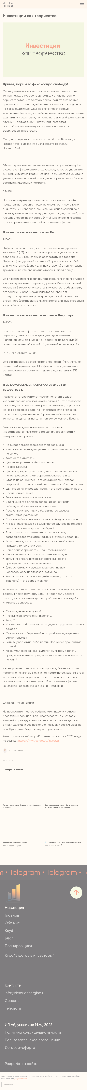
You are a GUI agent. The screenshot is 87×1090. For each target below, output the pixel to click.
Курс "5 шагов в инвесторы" (29, 955)
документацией (20, 1079)
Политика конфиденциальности (33, 1032)
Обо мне (12, 923)
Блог (9, 938)
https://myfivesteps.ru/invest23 (38, 740)
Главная (12, 915)
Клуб (9, 930)
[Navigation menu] (82, 4)
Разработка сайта (21, 1064)
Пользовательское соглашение (32, 1040)
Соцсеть (12, 1001)
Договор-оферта (20, 1047)
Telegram (13, 1008)
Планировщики (18, 946)
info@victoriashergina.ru (25, 993)
